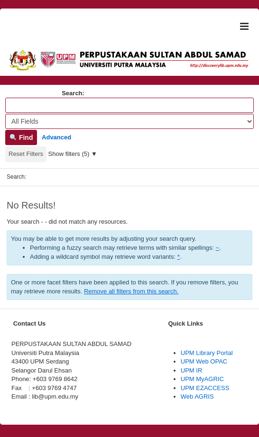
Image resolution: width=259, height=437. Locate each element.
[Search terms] (129, 105)
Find (21, 137)
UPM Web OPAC (204, 361)
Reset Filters (26, 153)
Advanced (56, 137)
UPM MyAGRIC (202, 378)
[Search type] (129, 121)
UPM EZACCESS (205, 387)
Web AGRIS (197, 396)
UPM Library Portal (207, 352)
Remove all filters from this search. (131, 291)
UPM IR (192, 370)
